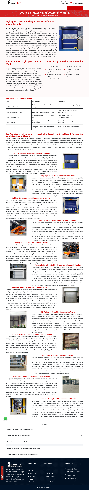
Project (36, 8)
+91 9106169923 (71, 475)
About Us (17, 8)
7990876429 (64, 3)
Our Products (32, 473)
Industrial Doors (49, 479)
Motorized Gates (49, 476)
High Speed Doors (49, 468)
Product (27, 8)
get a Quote (75, 8)
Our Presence (32, 476)
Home (9, 8)
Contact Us (45, 8)
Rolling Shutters (49, 473)
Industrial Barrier (49, 481)
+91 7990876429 (71, 474)
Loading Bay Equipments (51, 470)
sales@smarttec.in (78, 3)
